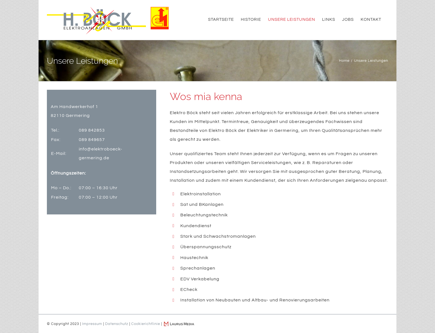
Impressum (92, 324)
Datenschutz (116, 324)
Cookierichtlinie (145, 324)
